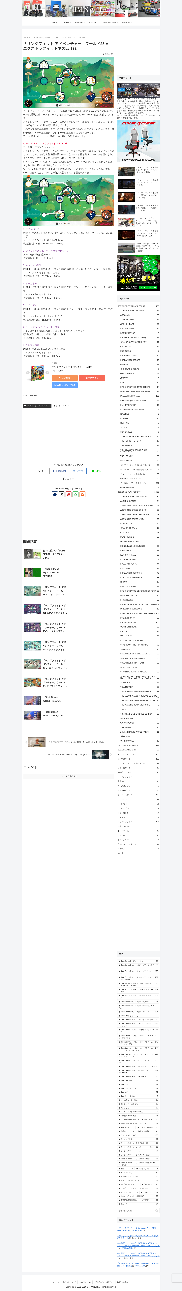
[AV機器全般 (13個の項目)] (126, 1127)
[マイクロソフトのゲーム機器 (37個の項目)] (138, 1112)
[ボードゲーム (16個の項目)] (128, 1192)
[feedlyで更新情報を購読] (75, 486)
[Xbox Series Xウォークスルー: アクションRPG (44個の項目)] (138, 966)
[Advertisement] (68, 438)
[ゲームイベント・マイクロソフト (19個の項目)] (138, 1123)
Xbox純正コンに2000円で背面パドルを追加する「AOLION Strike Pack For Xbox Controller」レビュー (138, 1245)
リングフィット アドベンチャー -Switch (72, 367)
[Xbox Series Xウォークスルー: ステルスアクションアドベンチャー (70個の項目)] (138, 984)
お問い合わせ (123, 1282)
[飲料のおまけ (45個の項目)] (149, 1184)
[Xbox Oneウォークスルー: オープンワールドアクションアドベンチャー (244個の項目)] (138, 1049)
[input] (138, 1210)
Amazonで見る (64, 378)
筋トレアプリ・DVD (62, 406)
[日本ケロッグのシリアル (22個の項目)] (138, 1180)
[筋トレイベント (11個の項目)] (138, 1139)
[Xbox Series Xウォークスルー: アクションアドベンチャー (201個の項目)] (138, 978)
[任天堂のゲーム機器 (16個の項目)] (138, 1116)
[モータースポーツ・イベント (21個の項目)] (138, 1151)
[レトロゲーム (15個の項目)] (150, 1119)
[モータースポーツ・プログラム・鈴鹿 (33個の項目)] (138, 1159)
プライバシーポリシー (104, 1282)
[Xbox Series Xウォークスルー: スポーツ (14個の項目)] (138, 1002)
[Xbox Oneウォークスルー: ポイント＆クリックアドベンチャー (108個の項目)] (138, 1037)
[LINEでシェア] (87, 471)
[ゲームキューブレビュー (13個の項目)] (138, 1100)
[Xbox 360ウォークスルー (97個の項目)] (138, 1088)
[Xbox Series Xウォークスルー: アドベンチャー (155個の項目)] (138, 972)
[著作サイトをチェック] (55, 486)
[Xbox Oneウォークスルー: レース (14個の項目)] (138, 1076)
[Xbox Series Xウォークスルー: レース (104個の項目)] (138, 1012)
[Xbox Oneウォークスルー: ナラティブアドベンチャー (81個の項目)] (138, 1031)
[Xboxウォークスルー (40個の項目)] (138, 1096)
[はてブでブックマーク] (68, 471)
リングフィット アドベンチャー (37, 406)
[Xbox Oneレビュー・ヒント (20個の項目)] (138, 1016)
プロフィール (85, 1282)
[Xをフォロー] (62, 486)
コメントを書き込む (69, 699)
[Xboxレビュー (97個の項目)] (138, 1092)
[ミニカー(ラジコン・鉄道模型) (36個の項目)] (138, 1196)
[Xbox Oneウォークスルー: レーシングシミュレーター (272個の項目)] (138, 1071)
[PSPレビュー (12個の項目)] (138, 1108)
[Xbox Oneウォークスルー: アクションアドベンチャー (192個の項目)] (138, 1025)
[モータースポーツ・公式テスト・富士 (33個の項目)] (138, 1143)
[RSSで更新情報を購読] (82, 486)
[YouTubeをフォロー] (69, 486)
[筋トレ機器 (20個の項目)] (148, 1131)
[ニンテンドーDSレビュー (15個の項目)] (138, 1104)
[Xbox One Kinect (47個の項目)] (138, 1080)
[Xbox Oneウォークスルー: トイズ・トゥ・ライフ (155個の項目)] (138, 1061)
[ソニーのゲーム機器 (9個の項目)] (128, 1119)
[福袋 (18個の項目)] (126, 1169)
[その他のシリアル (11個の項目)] (128, 1184)
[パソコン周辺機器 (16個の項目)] (147, 1127)
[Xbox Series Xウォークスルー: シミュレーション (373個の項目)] (138, 991)
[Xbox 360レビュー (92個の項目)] (138, 1084)
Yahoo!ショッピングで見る (64, 385)
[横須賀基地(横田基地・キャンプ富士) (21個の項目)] (138, 1200)
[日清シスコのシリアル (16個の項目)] (138, 1176)
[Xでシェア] (32, 471)
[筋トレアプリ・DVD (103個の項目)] (138, 1135)
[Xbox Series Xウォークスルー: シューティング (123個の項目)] (138, 997)
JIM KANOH (137, 1230)
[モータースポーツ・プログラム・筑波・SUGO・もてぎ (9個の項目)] (138, 1164)
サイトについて (69, 1282)
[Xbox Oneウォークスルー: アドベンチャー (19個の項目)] (138, 1020)
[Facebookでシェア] (50, 471)
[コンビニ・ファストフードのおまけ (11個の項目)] (138, 1188)
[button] (105, 471)
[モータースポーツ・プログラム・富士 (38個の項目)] (138, 1155)
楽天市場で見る (92, 378)
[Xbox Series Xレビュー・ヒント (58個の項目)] (138, 961)
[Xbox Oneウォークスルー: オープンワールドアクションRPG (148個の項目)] (138, 1043)
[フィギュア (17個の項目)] (149, 1192)
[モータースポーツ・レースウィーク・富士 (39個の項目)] (138, 1147)
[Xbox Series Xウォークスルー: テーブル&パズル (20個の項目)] (138, 1007)
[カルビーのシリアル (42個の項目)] (138, 1173)
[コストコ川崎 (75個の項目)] (147, 1169)
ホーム (56, 1282)
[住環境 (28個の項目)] (126, 1131)
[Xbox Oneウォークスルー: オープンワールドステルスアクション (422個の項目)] (138, 1055)
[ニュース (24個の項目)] (138, 1204)
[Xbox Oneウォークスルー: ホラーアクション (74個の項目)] (138, 1066)
